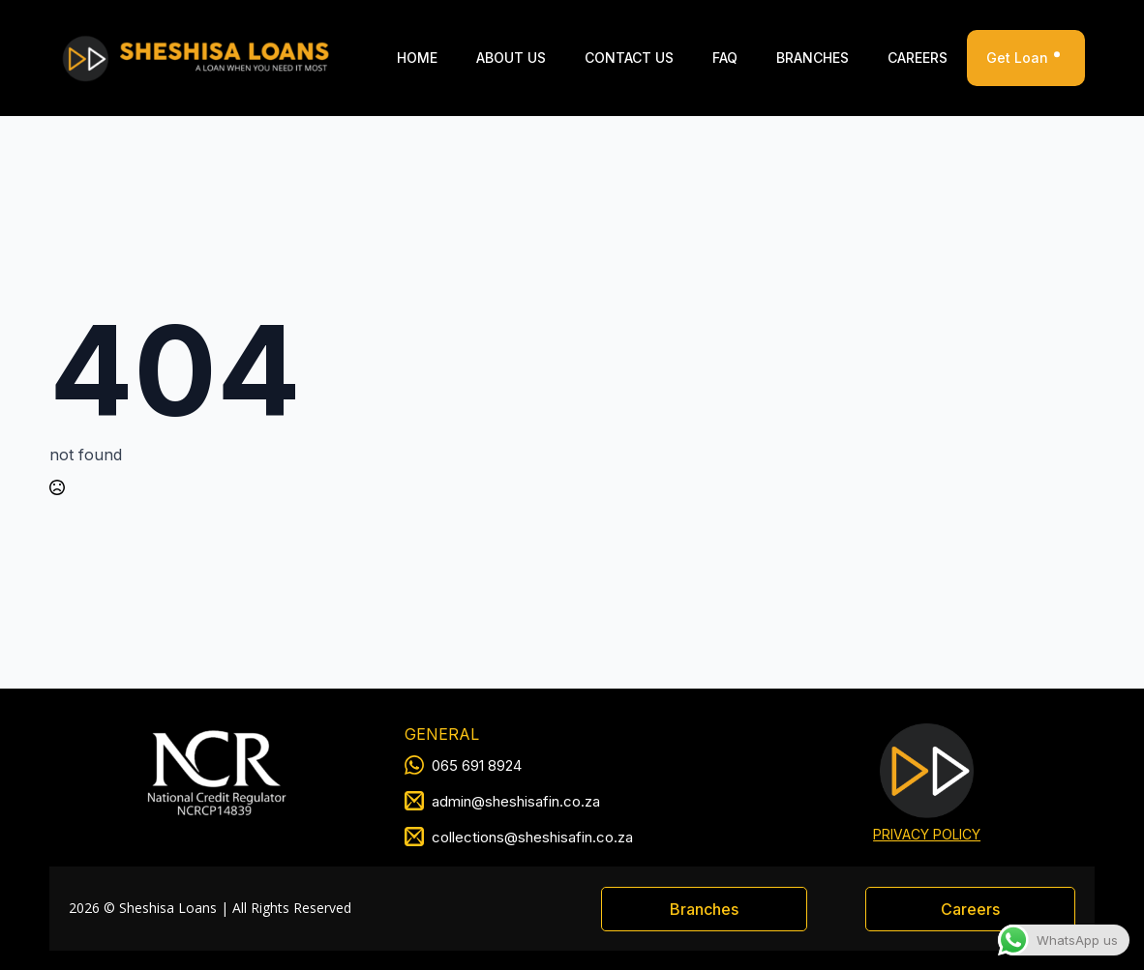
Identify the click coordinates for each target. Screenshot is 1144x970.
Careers (918, 57)
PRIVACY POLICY (926, 834)
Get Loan (1026, 58)
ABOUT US (511, 57)
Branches (812, 57)
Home (417, 57)
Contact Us (629, 57)
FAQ (725, 57)
